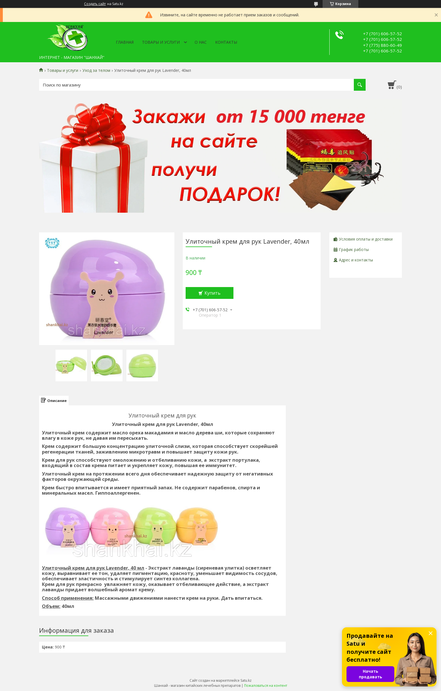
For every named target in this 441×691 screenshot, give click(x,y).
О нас (201, 42)
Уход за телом (96, 70)
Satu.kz (245, 680)
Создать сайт (95, 4)
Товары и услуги (161, 42)
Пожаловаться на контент (265, 685)
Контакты (226, 42)
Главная (125, 42)
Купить (212, 293)
